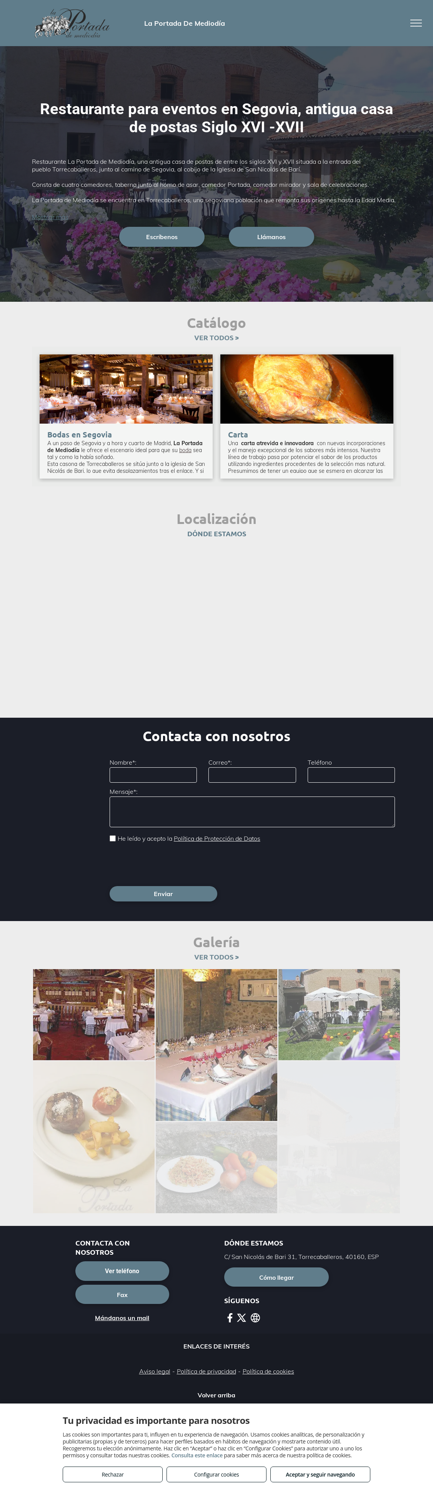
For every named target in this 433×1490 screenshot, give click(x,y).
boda (185, 450)
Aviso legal (154, 1337)
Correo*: (220, 762)
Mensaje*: (124, 791)
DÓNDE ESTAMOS (216, 533)
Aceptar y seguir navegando (320, 1474)
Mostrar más (50, 217)
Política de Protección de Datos (217, 838)
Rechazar (112, 1474)
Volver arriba (216, 1361)
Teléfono (320, 762)
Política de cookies (268, 1337)
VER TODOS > (216, 337)
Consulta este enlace (197, 1455)
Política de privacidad (206, 1337)
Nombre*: (123, 762)
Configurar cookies (216, 1474)
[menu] (416, 23)
